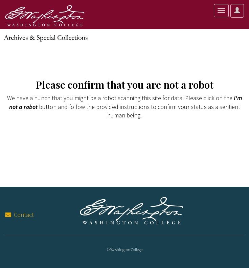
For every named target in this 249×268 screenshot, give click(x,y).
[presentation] (61, 141)
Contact (19, 215)
